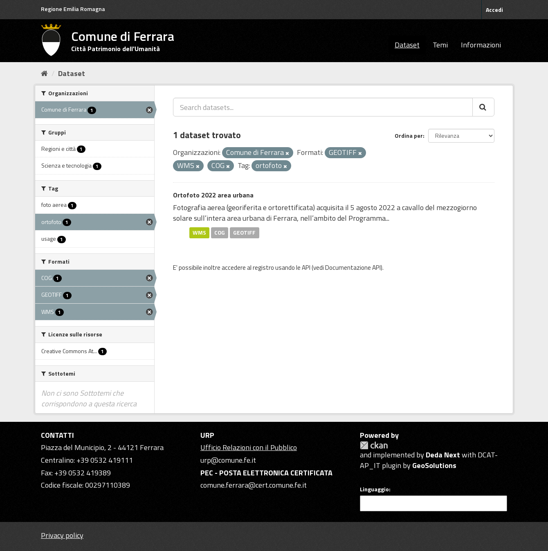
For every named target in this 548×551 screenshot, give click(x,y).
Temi (440, 44)
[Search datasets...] (323, 107)
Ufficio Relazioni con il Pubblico (248, 447)
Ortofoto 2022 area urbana (213, 195)
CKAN (374, 445)
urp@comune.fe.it (228, 460)
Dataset (407, 44)
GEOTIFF (244, 232)
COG (219, 232)
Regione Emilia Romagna (73, 8)
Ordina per (409, 135)
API (306, 267)
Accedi (494, 9)
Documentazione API (353, 267)
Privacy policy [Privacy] (62, 535)
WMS (199, 232)
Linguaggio (374, 489)
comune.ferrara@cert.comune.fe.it (253, 485)
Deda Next (443, 454)
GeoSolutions (434, 465)
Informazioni (481, 44)
